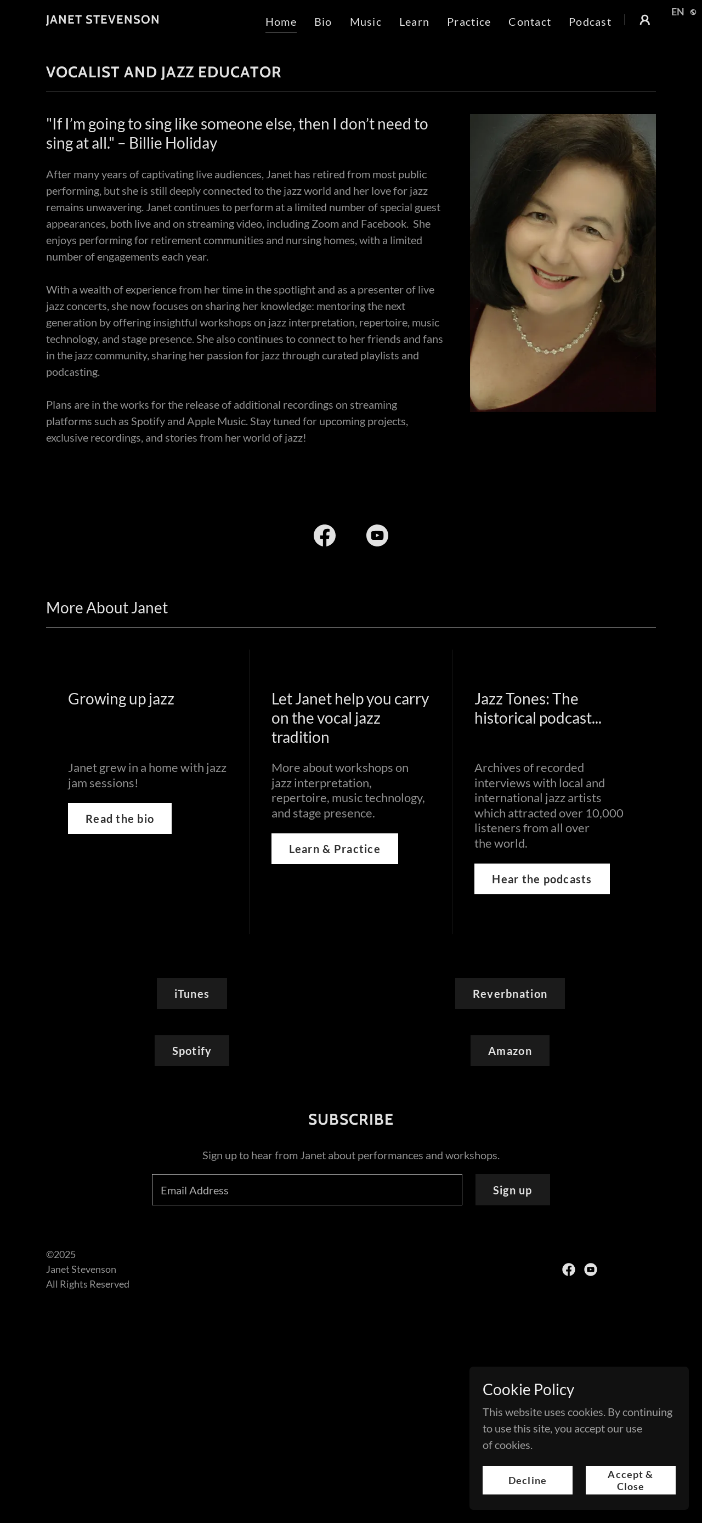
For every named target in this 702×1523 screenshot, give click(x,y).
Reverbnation (510, 993)
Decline (527, 1480)
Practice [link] (469, 21)
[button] (645, 20)
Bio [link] (323, 21)
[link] (103, 19)
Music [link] (366, 21)
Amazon (510, 1050)
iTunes (192, 993)
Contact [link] (529, 21)
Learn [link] (414, 21)
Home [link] (281, 21)
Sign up (513, 1190)
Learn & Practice (335, 848)
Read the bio (120, 818)
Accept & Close (630, 1480)
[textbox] (307, 1189)
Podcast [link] (590, 21)
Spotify (192, 1050)
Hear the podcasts (542, 878)
